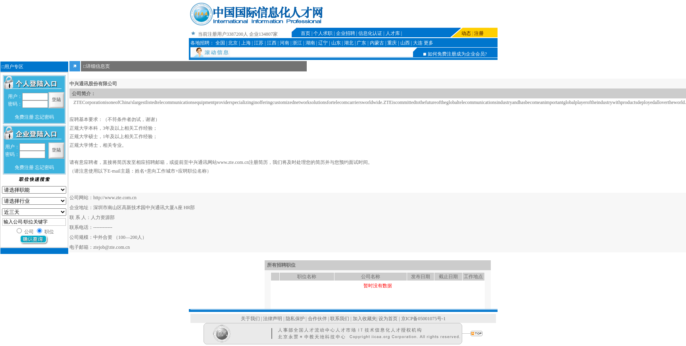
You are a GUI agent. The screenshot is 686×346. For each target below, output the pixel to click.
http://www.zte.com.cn (114, 197)
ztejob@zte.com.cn (111, 247)
